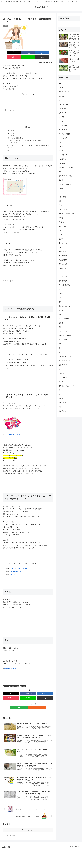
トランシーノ (15, 571)
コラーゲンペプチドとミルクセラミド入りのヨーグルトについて (27, 139)
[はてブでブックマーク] (24, 52)
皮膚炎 (5, 683)
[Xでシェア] (7, 52)
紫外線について (11, 126)
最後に (9, 147)
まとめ (9, 144)
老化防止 (22, 683)
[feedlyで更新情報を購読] (26, 704)
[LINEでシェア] (41, 52)
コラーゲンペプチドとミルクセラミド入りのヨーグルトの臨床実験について (28, 142)
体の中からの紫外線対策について (16, 134)
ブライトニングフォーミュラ (19, 565)
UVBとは (11, 131)
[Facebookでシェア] (15, 52)
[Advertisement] (28, 96)
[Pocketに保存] (32, 52)
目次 (25, 123)
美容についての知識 (14, 683)
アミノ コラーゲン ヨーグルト (13, 431)
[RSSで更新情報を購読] (29, 704)
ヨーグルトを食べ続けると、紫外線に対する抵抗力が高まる (25, 136)
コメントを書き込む (28, 830)
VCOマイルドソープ (17, 568)
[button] (49, 52)
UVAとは (11, 129)
